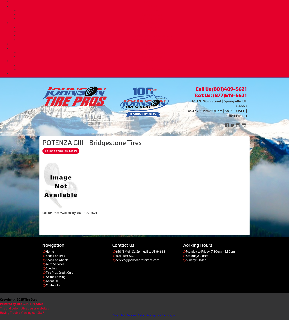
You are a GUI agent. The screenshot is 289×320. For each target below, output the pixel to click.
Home (148, 2)
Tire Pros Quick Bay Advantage (152, 35)
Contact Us (53, 285)
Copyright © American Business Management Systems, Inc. (144, 315)
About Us (148, 61)
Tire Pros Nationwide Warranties (151, 40)
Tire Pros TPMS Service (151, 31)
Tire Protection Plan (152, 18)
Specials (51, 268)
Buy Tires (152, 10)
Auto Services (148, 23)
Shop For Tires (55, 255)
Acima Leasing (152, 56)
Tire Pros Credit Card (152, 52)
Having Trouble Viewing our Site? (22, 312)
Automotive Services (152, 27)
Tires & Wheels (148, 6)
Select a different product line (60, 151)
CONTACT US (148, 73)
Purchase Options (148, 48)
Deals (148, 44)
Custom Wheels (152, 14)
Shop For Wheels (57, 260)
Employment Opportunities (152, 69)
